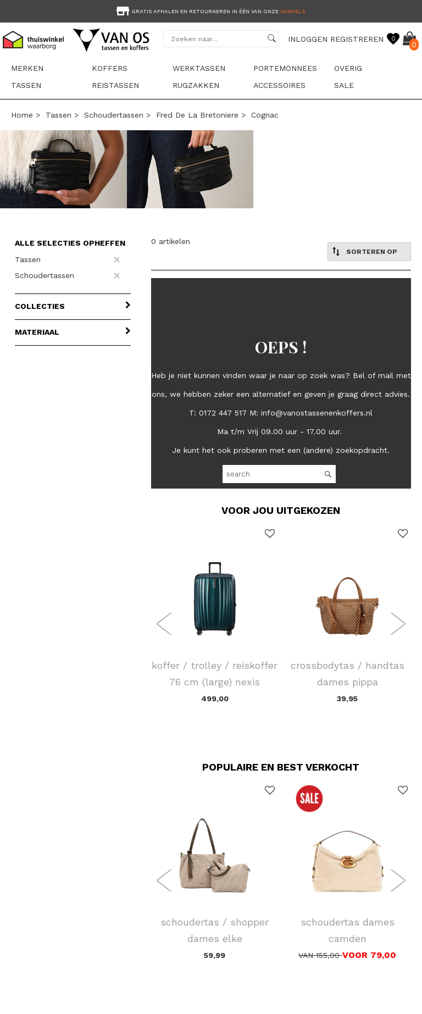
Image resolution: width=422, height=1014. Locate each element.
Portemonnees (285, 68)
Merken (27, 68)
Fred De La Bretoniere (197, 114)
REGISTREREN (357, 39)
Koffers (109, 68)
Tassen (26, 85)
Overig (348, 68)
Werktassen (199, 68)
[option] (211, 10)
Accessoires (279, 85)
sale (344, 85)
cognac (265, 114)
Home (22, 114)
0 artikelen (170, 241)
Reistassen (115, 85)
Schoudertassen (113, 114)
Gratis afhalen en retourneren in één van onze (209, 11)
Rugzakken (196, 85)
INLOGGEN (307, 39)
